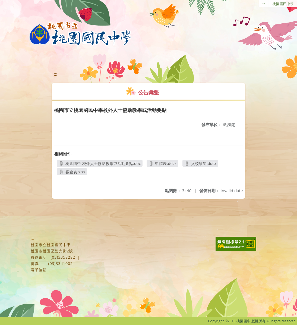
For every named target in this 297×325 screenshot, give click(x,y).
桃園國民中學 (283, 3)
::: (264, 3)
